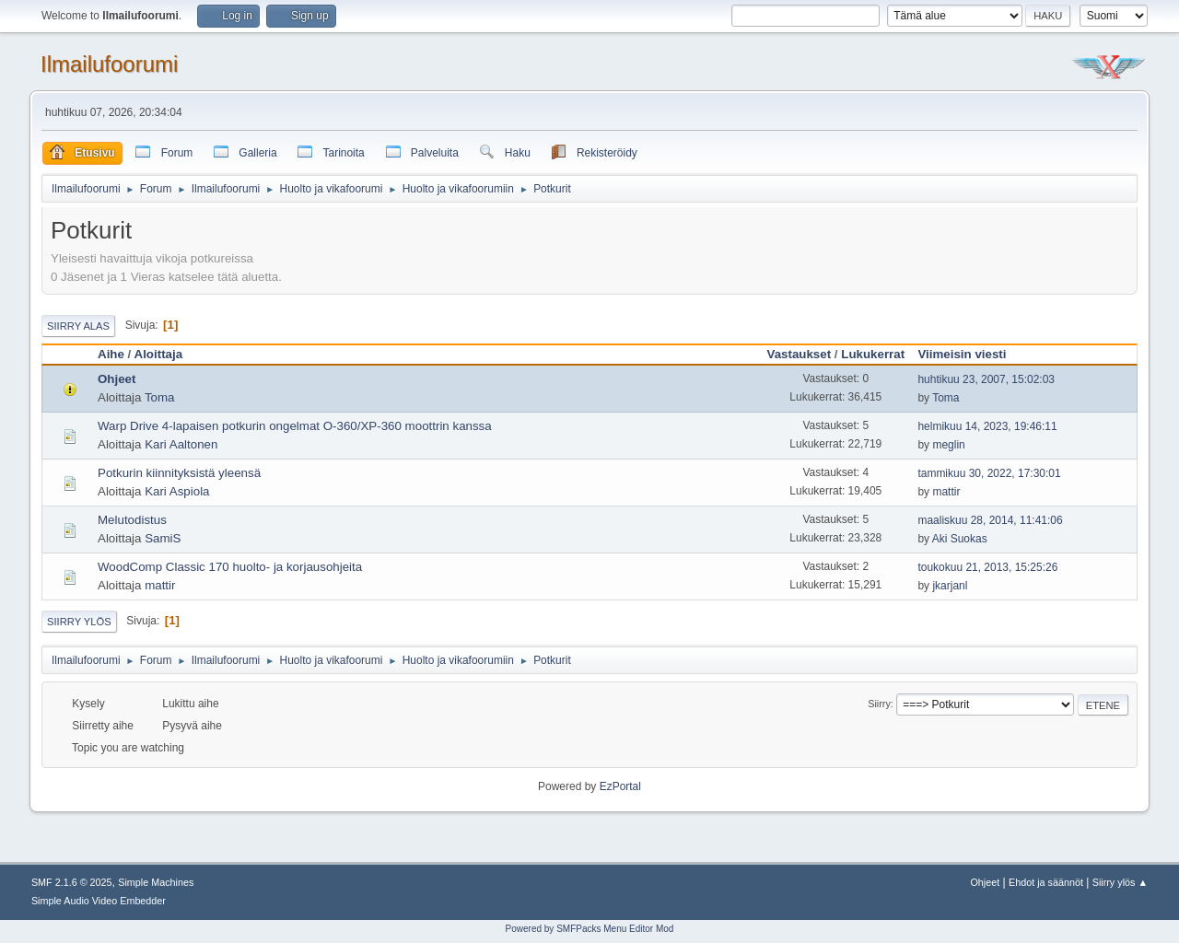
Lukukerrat (873, 354)
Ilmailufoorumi (109, 64)
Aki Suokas (959, 538)
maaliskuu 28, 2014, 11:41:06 (989, 520)
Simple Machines (155, 882)
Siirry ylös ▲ (1120, 882)
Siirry (879, 703)
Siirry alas (78, 326)
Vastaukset (798, 354)
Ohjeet (116, 379)
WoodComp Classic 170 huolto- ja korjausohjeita (230, 567)
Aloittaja (158, 354)
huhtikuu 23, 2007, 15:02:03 (986, 379)
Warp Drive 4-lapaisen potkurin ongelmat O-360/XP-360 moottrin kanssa (295, 426)
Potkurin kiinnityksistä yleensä (179, 473)
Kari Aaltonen (181, 444)
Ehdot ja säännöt (1046, 882)
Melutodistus (132, 520)
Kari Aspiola (177, 491)
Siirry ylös (79, 621)
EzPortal (620, 786)
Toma (160, 397)
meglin (948, 444)
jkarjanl (949, 585)
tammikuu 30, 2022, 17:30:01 (988, 473)
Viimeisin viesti (969, 354)
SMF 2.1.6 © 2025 (71, 882)
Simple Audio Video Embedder (98, 900)
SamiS (163, 538)
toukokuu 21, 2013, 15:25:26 (987, 567)
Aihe (111, 354)
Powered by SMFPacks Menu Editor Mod (590, 929)
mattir (946, 491)
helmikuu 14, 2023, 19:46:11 (986, 426)
